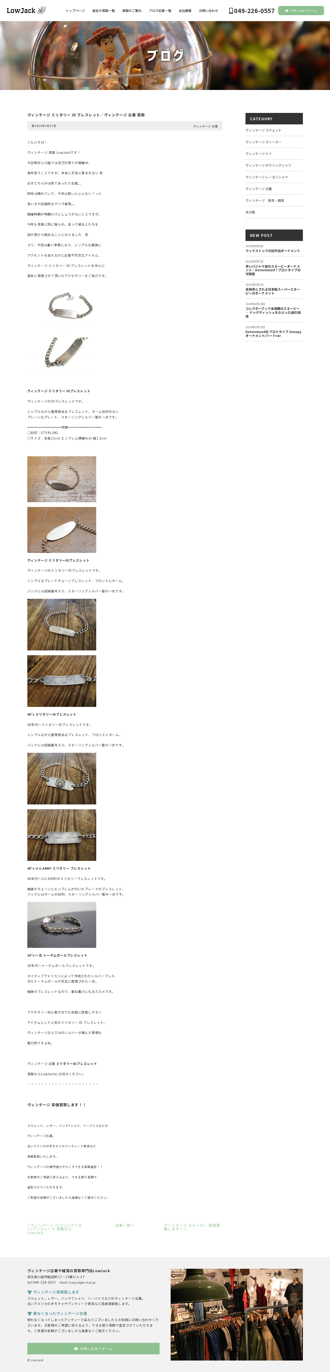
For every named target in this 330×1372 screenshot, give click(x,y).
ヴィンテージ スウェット (263, 130)
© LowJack (35, 1360)
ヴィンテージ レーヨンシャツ (266, 177)
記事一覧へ (125, 1225)
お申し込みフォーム (301, 10)
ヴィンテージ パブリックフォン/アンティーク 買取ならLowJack (54, 1228)
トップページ (75, 10)
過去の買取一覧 (103, 10)
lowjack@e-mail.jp (82, 1282)
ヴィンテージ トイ (258, 153)
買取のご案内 (131, 10)
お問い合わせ (208, 10)
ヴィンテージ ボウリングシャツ (268, 165)
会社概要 (185, 10)
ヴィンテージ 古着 (205, 126)
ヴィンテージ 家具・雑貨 (264, 200)
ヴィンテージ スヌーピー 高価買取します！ (192, 1227)
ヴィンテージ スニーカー (263, 142)
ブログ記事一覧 (160, 10)
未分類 (250, 212)
